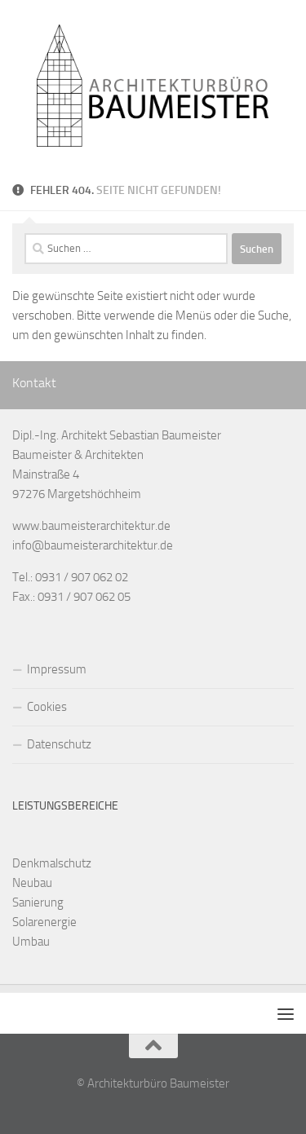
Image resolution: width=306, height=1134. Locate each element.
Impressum (56, 669)
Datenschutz (59, 744)
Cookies (47, 706)
